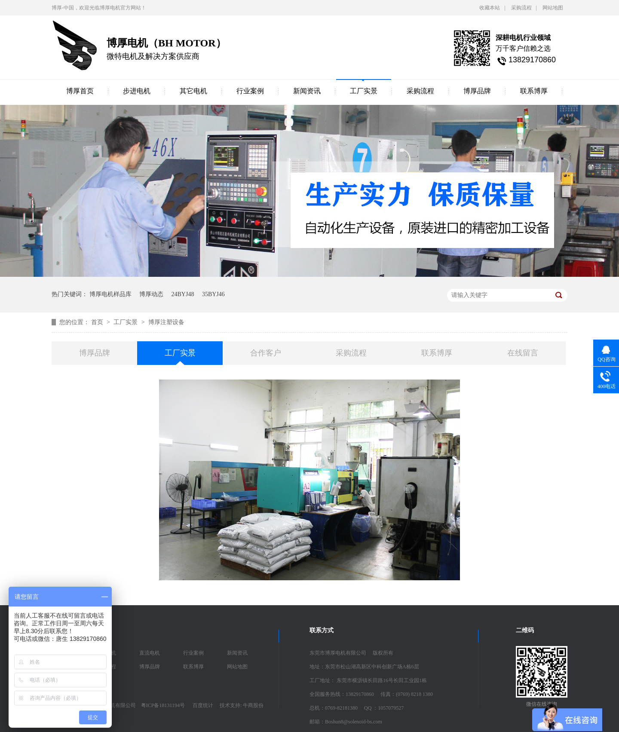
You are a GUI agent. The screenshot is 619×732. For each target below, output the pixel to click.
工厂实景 (363, 91)
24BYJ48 (183, 294)
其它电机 (193, 91)
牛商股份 (253, 705)
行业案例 (250, 91)
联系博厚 (534, 91)
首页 (98, 322)
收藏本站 (489, 8)
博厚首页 (80, 91)
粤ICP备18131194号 (163, 705)
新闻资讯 (307, 91)
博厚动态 (151, 294)
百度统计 (203, 705)
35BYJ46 (213, 294)
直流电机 (149, 653)
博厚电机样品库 (110, 294)
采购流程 (521, 8)
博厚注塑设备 (166, 322)
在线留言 (522, 353)
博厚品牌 (477, 91)
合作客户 (265, 353)
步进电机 (136, 91)
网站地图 (552, 8)
